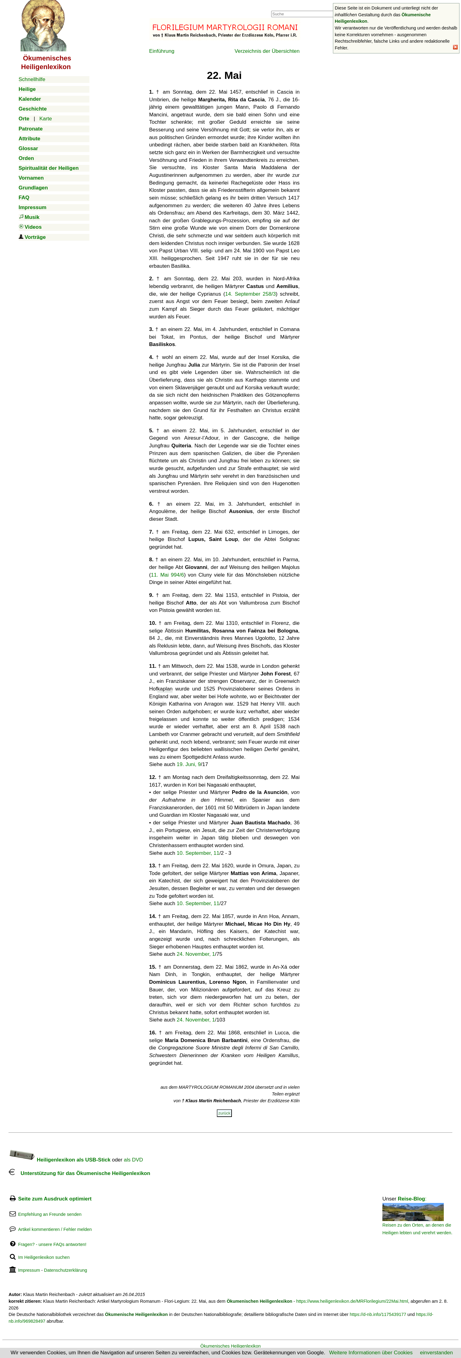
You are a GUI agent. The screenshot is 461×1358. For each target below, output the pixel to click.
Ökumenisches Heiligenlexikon (230, 1346)
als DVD (133, 1160)
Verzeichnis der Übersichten (267, 51)
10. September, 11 (198, 853)
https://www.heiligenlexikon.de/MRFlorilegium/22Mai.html (352, 1301)
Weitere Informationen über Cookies (371, 1353)
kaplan (165, 689)
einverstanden (436, 1353)
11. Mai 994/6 (167, 575)
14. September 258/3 (250, 294)
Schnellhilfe (32, 79)
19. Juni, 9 (189, 764)
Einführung (161, 51)
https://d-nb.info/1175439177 (378, 1314)
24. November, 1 (196, 954)
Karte (45, 119)
